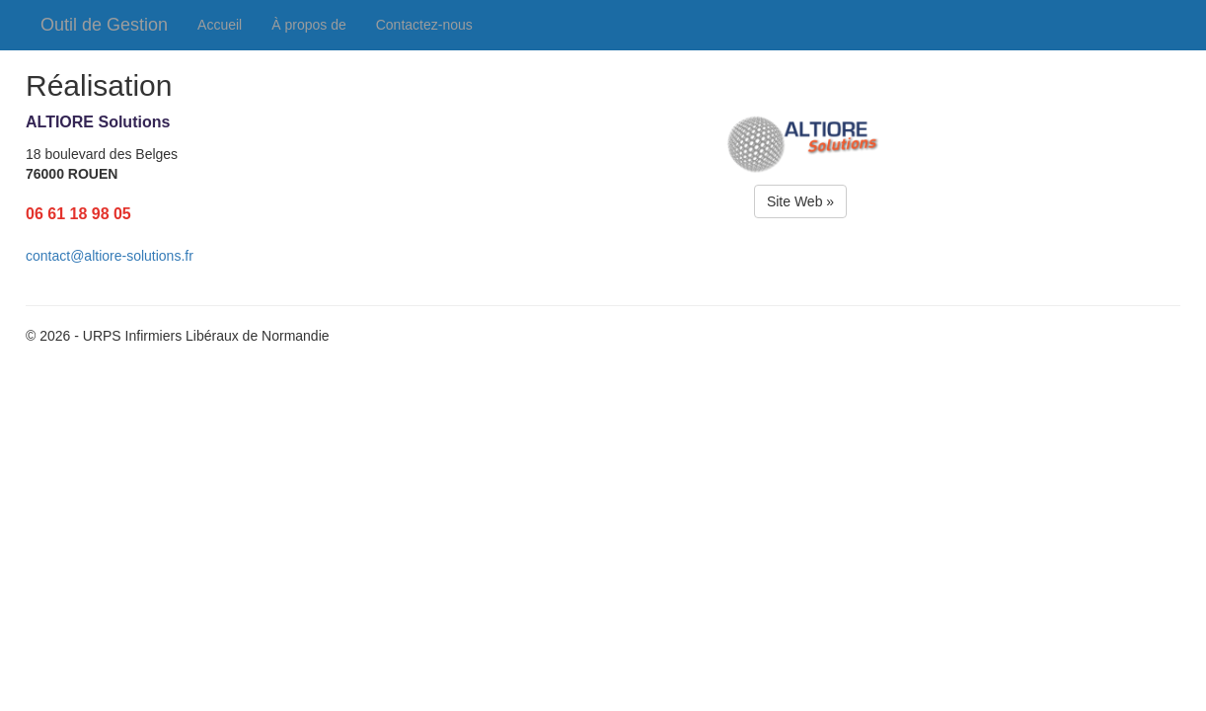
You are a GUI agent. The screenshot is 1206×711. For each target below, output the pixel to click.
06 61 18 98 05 (78, 213)
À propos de (308, 25)
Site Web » (800, 201)
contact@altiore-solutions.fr (109, 256)
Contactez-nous (424, 25)
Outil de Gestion (104, 25)
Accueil (219, 25)
